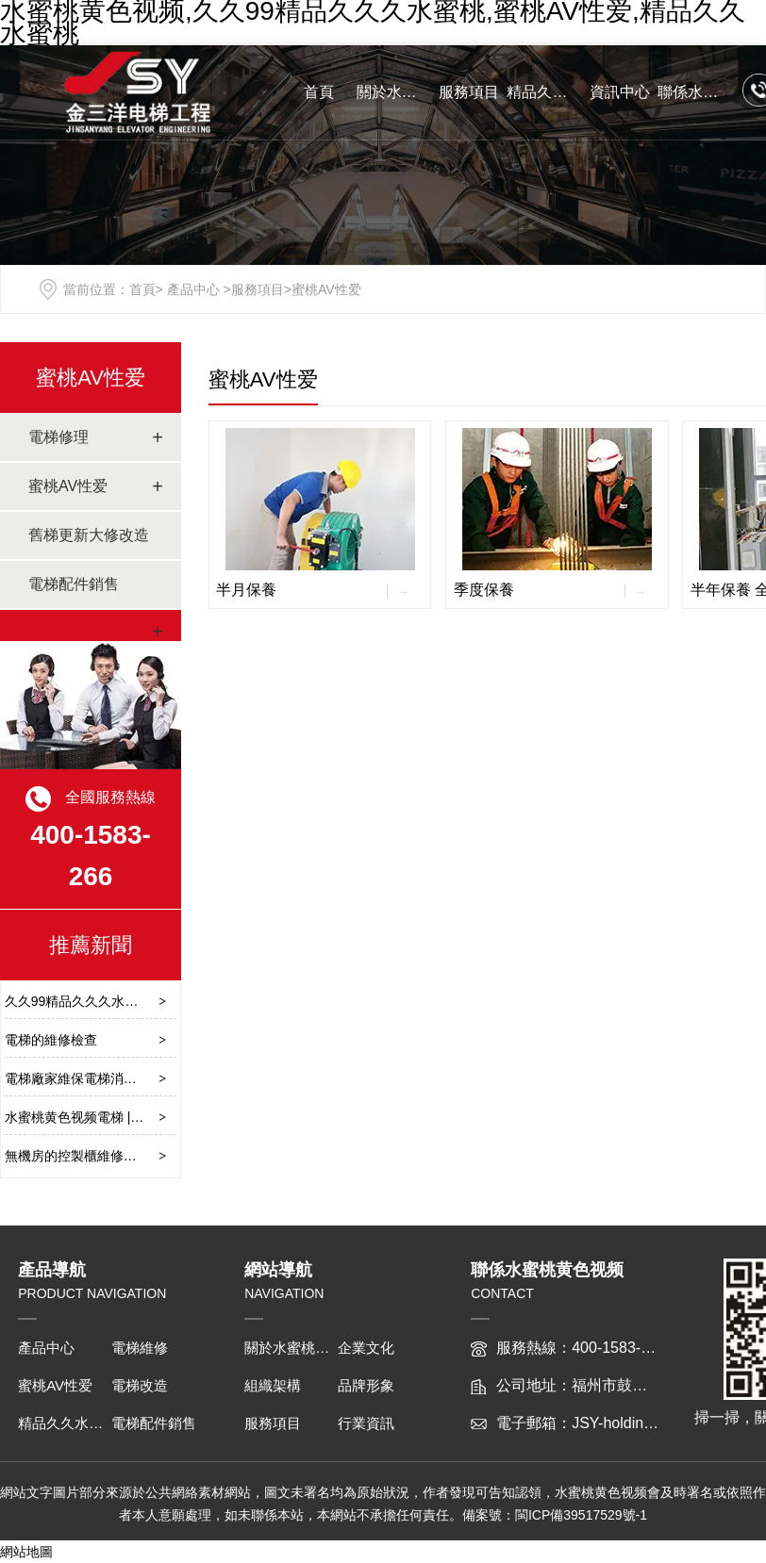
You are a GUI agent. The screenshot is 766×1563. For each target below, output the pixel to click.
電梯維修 (139, 1348)
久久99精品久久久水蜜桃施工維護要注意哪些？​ (144, 1001)
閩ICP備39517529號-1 (581, 1514)
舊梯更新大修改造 (88, 535)
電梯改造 (139, 1385)
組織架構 (272, 1385)
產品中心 (193, 289)
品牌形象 (366, 1385)
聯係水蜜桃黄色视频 (695, 92)
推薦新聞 (90, 945)
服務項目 (469, 92)
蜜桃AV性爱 (90, 377)
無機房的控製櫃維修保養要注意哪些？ (117, 1155)
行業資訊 (366, 1423)
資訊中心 (620, 92)
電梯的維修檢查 (51, 1039)
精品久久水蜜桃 (544, 92)
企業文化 (366, 1348)
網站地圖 (26, 1551)
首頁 (319, 92)
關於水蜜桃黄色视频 (394, 92)
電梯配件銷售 (73, 584)
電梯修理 (58, 437)
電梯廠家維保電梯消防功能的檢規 (104, 1078)
